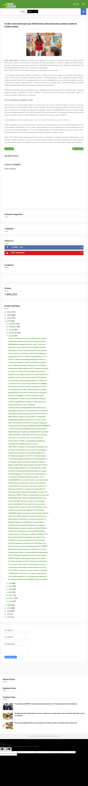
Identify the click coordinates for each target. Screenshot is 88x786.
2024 (9, 320)
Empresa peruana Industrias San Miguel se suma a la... (28, 494)
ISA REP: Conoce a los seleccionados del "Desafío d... (28, 380)
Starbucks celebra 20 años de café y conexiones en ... (27, 518)
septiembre (13, 335)
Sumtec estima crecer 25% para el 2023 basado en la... (28, 509)
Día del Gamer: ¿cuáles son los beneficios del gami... (27, 401)
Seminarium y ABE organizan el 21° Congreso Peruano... (29, 371)
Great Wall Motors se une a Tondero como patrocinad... (28, 482)
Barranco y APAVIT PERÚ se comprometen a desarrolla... (29, 497)
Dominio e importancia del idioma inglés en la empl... (27, 473)
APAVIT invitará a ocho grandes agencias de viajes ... (27, 561)
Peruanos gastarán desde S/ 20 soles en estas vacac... (28, 564)
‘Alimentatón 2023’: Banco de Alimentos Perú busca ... (28, 500)
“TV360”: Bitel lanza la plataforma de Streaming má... (27, 431)
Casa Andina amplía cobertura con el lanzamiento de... (28, 461)
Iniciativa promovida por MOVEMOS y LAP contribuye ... (28, 582)
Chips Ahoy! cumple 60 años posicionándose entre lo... (28, 416)
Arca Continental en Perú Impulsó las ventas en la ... (27, 540)
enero (11, 604)
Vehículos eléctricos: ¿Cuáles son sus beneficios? (26, 491)
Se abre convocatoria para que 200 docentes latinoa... (28, 341)
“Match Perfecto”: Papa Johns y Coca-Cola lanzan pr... (28, 437)
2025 (9, 317)
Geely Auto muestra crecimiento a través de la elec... (27, 344)
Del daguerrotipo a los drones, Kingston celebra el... (27, 464)
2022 (9, 607)
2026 (9, 314)
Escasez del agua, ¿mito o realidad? (21, 407)
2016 (9, 616)
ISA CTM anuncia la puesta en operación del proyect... (28, 558)
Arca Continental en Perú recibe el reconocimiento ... (27, 506)
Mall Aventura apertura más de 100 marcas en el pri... (27, 552)
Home (5, 11)
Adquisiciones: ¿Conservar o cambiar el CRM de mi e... (28, 537)
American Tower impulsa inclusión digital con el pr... (27, 350)
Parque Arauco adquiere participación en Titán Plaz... (28, 383)
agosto (11, 338)
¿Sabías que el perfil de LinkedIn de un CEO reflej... (26, 512)
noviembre (13, 329)
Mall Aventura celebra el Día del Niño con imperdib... (27, 419)
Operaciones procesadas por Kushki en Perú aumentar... (29, 434)
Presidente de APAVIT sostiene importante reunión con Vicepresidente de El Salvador (45, 706)
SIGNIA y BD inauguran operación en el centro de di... (27, 422)
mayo (11, 592)
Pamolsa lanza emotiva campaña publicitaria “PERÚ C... (28, 549)
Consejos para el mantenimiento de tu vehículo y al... (27, 410)
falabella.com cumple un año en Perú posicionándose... (28, 377)
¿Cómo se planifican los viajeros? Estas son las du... (27, 404)
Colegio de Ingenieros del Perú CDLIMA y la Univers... (28, 365)
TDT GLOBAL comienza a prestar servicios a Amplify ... (28, 573)
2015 (9, 619)
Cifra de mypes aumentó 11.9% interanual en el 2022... (28, 470)
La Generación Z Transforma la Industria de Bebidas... (28, 386)
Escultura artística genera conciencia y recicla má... (27, 527)
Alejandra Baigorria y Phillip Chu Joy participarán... (27, 525)
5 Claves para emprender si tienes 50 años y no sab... (27, 570)
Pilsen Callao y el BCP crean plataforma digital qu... (27, 443)
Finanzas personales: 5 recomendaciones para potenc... (28, 555)
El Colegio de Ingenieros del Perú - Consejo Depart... (27, 458)
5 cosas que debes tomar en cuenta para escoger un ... (28, 567)
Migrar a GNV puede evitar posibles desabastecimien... (28, 467)
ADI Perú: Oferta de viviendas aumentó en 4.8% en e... (27, 362)
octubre (12, 332)
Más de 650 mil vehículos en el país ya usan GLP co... (27, 522)
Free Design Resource (53, 739)
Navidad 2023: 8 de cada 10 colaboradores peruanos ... (28, 395)
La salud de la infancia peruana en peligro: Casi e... (26, 479)
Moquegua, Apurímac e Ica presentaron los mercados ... (29, 413)
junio (11, 589)
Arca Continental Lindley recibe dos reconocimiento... (28, 368)
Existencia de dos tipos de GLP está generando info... (27, 389)
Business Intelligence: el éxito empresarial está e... (26, 398)
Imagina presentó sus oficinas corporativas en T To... (27, 359)
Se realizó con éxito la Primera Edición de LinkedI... (27, 374)
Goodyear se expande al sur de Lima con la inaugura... (28, 452)
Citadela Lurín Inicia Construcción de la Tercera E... (27, 543)
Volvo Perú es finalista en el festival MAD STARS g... (27, 534)
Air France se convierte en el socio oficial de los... (26, 440)
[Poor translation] (8, 752)
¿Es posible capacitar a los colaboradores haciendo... (28, 579)
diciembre (13, 326)
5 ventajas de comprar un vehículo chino (23, 446)
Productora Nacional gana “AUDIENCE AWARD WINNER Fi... (29, 428)
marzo (11, 598)
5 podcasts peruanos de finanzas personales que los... (28, 353)
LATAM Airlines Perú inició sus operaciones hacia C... (27, 576)
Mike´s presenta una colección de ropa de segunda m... (28, 425)
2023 (9, 323)
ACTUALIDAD (9, 152)
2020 (9, 613)
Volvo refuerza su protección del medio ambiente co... (28, 356)
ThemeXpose (40, 739)
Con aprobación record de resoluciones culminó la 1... (28, 488)
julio (10, 586)
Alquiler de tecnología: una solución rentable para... (27, 455)
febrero (12, 601)
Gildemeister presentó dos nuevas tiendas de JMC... (27, 485)
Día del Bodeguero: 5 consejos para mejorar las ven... (28, 476)
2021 (9, 610)
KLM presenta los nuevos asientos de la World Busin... (28, 531)
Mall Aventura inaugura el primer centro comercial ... (27, 347)
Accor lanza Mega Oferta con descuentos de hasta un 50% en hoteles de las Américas (45, 725)
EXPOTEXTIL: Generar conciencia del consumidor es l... (28, 449)
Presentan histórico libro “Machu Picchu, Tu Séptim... (28, 392)
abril (10, 595)
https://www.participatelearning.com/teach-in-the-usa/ (52, 123)
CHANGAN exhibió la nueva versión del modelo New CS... (29, 515)
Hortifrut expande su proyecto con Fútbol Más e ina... (27, 546)
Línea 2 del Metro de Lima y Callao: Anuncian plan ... (27, 503)
